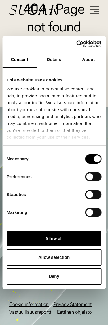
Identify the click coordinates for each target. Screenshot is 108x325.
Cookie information (29, 304)
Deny (54, 276)
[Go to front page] (49, 10)
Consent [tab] (19, 59)
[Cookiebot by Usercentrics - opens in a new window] (76, 44)
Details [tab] (54, 59)
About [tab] (88, 59)
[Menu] (94, 9)
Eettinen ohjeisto (74, 312)
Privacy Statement (72, 304)
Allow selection (54, 257)
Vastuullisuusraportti (30, 312)
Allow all (54, 238)
